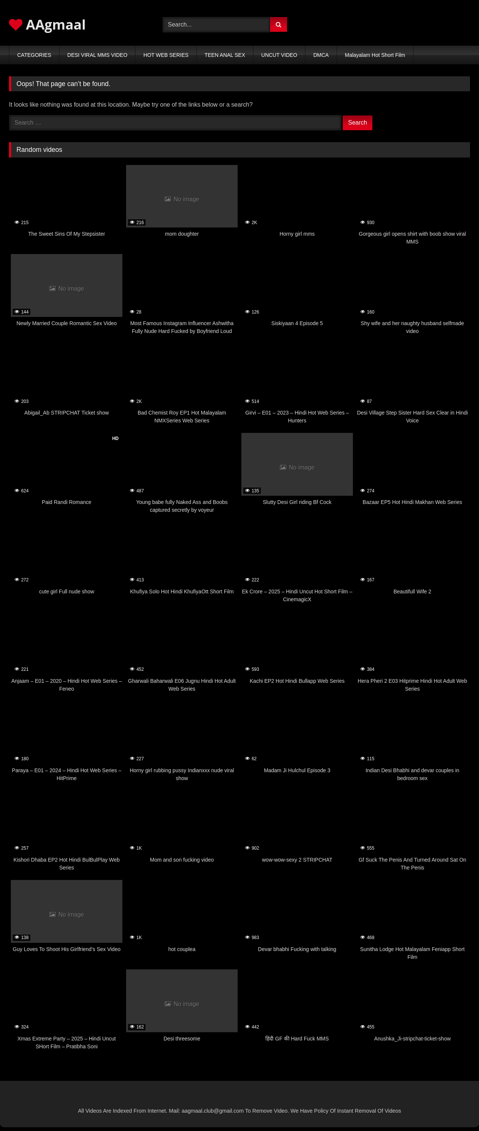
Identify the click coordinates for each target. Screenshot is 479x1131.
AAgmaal (47, 24)
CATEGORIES (34, 55)
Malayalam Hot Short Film (375, 55)
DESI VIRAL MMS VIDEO (97, 55)
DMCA (321, 55)
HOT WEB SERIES (165, 55)
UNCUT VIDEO (279, 55)
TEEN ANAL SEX (225, 55)
